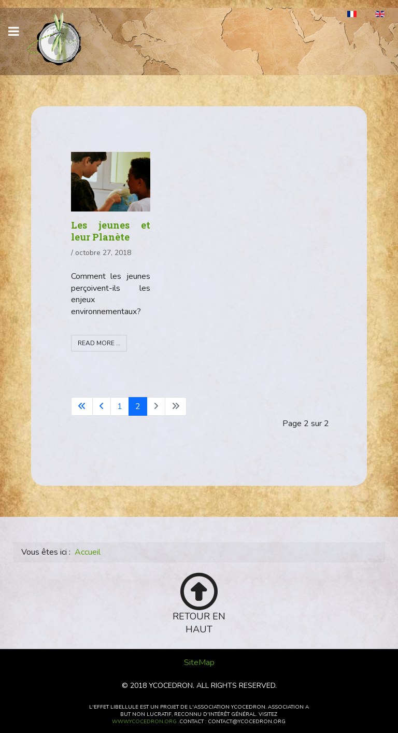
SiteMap (199, 662)
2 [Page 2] (137, 406)
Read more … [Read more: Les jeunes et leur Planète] (99, 343)
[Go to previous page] (101, 406)
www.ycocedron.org (144, 721)
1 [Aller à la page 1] (119, 406)
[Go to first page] (82, 406)
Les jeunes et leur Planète (110, 231)
